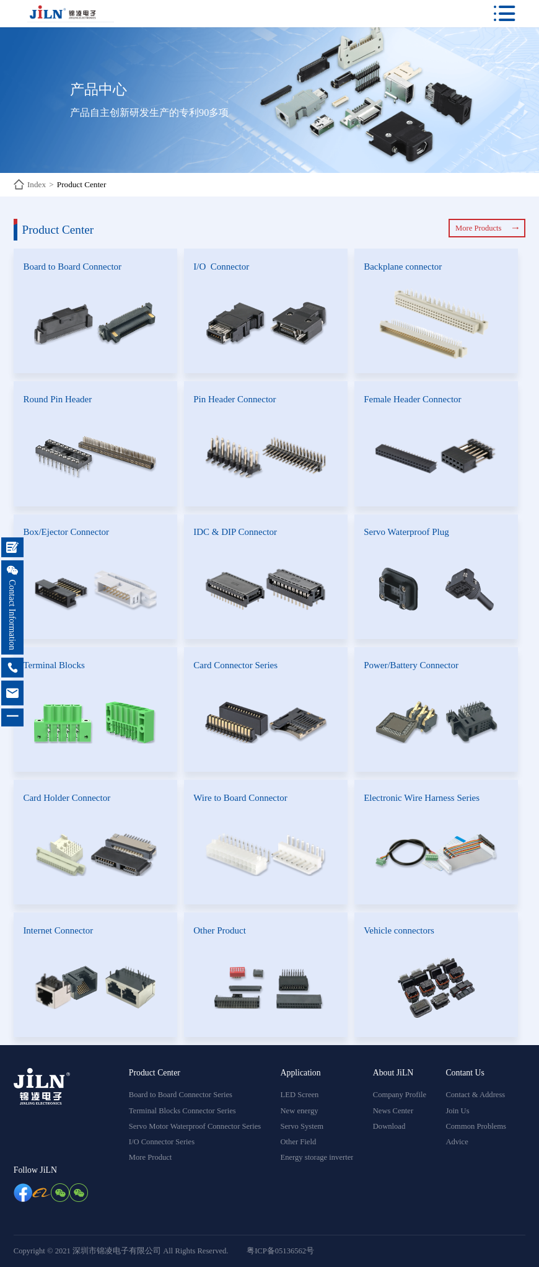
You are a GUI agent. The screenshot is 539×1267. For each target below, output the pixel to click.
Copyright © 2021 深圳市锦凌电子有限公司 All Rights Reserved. (121, 1251)
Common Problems (475, 1126)
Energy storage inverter (317, 1157)
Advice (456, 1141)
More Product (150, 1157)
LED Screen (300, 1094)
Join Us (457, 1110)
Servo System (302, 1126)
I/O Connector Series (162, 1141)
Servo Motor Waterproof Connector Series (195, 1126)
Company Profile (399, 1094)
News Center (393, 1110)
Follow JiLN (35, 1170)
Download (389, 1126)
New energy (299, 1110)
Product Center (81, 184)
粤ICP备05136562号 (280, 1251)
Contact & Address (475, 1094)
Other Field (299, 1141)
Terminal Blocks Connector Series (182, 1110)
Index (36, 184)
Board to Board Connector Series (180, 1094)
